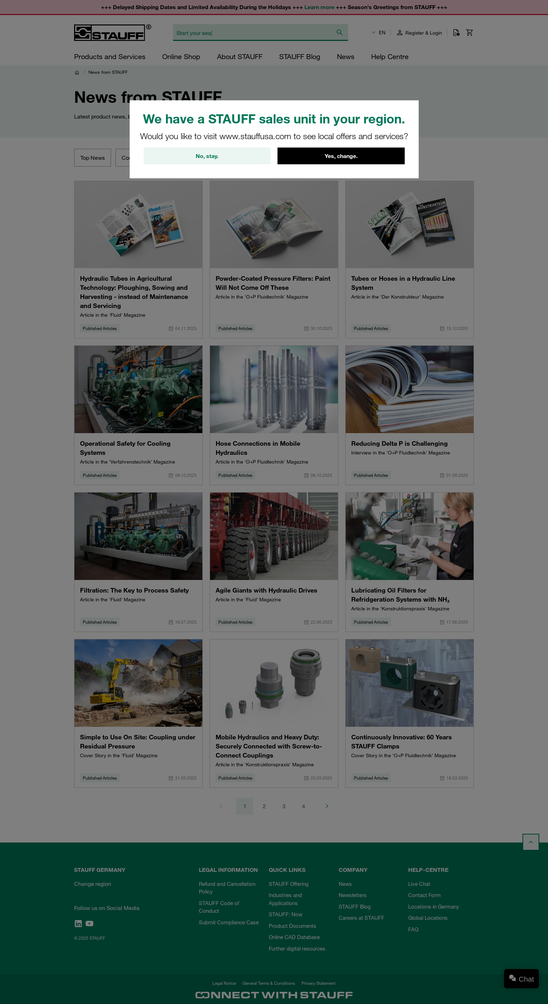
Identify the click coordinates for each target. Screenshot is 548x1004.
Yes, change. (341, 155)
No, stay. (207, 155)
